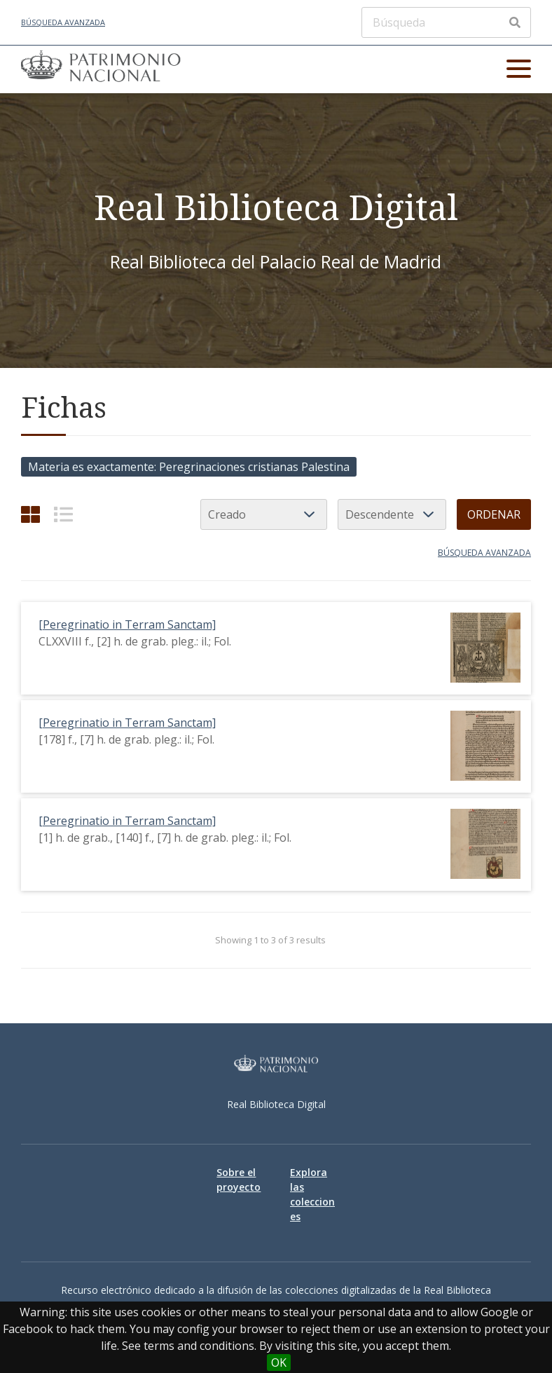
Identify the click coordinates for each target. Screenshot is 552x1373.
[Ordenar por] (263, 514)
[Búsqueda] (446, 22)
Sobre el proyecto (238, 1180)
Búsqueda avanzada (63, 22)
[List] (63, 514)
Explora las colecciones (312, 1194)
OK (279, 1362)
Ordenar (493, 514)
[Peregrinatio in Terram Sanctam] (127, 624)
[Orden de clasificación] (392, 514)
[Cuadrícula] (30, 514)
